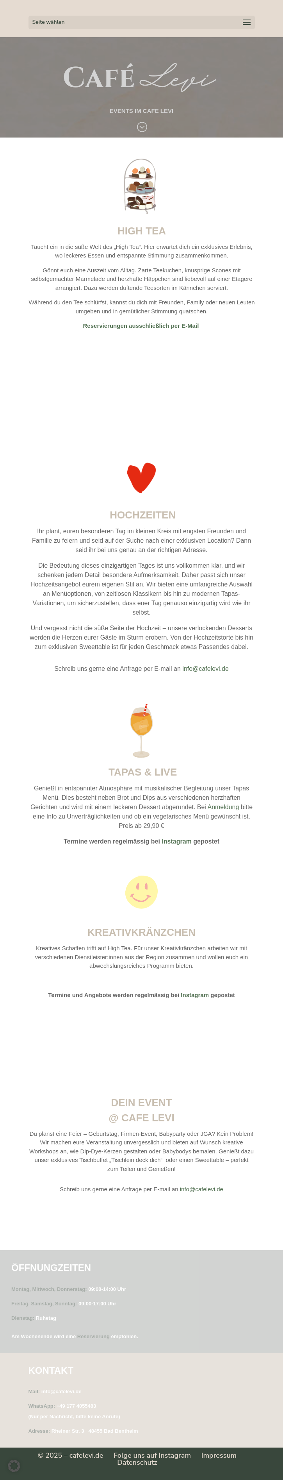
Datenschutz (137, 1462)
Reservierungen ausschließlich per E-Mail (142, 325)
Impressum (219, 1455)
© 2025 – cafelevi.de (70, 1455)
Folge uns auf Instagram (152, 1455)
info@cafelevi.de (205, 668)
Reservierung (93, 1336)
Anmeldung (223, 807)
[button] (14, 1466)
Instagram (176, 841)
